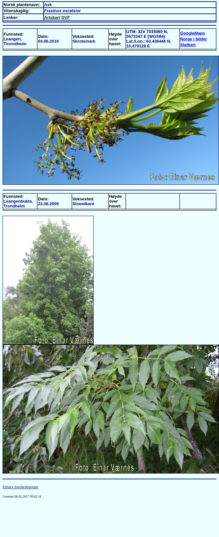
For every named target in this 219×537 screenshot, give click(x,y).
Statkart (188, 44)
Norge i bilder (193, 39)
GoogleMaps (192, 33)
